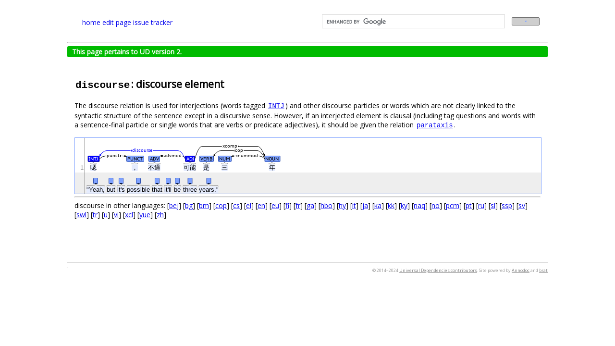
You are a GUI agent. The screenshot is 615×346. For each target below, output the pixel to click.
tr (95, 214)
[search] (412, 21)
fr (297, 205)
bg (189, 205)
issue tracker (152, 22)
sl (493, 205)
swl (81, 214)
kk (391, 205)
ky (404, 205)
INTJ (276, 106)
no (435, 205)
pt (469, 205)
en (261, 205)
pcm (452, 205)
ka (377, 205)
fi (287, 205)
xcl (129, 214)
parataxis (435, 125)
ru (481, 205)
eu (275, 205)
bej (174, 205)
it (354, 205)
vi (116, 214)
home (91, 22)
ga (310, 205)
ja (365, 205)
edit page (116, 22)
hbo (326, 205)
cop (221, 205)
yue (144, 214)
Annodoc (520, 270)
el (248, 205)
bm (204, 205)
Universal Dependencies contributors (438, 270)
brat (543, 270)
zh (160, 214)
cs (236, 205)
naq (419, 205)
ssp (507, 205)
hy (342, 205)
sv (521, 205)
